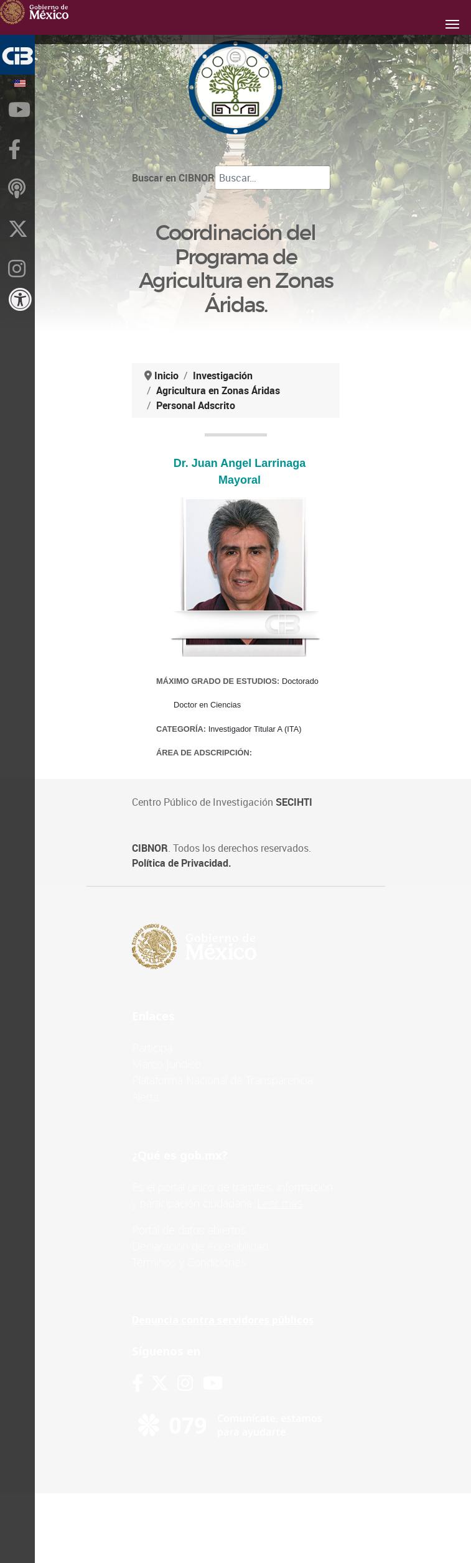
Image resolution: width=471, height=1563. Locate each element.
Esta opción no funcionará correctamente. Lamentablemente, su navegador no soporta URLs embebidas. (239, 604)
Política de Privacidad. (181, 863)
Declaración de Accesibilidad (200, 1245)
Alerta (145, 1096)
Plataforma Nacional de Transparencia (222, 1079)
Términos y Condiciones (189, 1262)
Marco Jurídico (166, 1063)
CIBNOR (150, 848)
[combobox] (272, 177)
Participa (152, 1047)
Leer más (279, 1203)
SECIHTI (294, 802)
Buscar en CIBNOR (173, 178)
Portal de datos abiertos (189, 1229)
